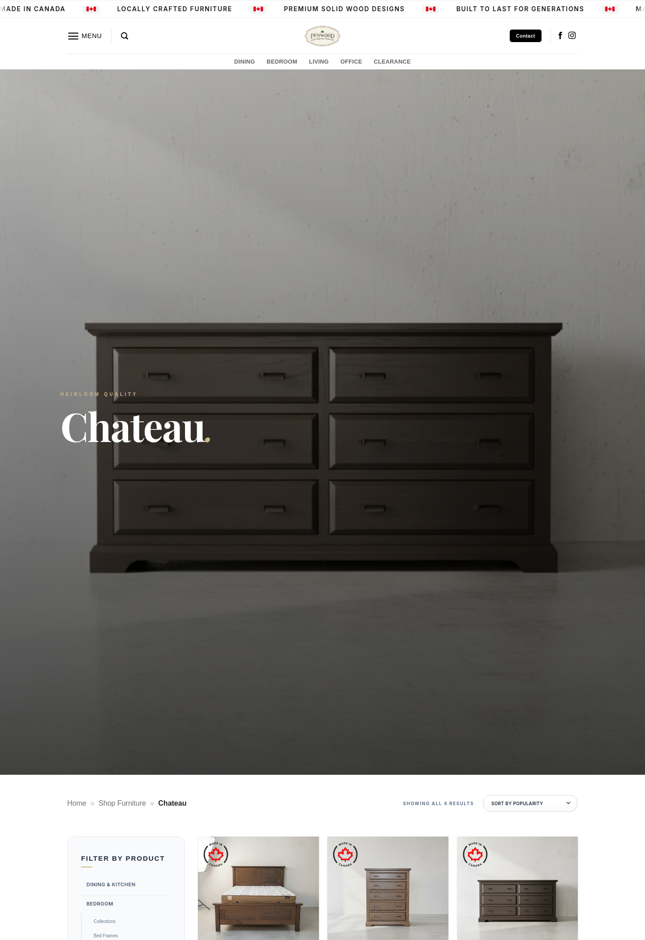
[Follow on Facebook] (560, 36)
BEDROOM (282, 61)
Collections (105, 921)
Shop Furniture (122, 803)
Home (76, 803)
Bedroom (99, 903)
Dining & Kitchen (111, 884)
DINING (244, 61)
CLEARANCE (392, 61)
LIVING (319, 61)
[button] (84, 36)
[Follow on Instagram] (572, 36)
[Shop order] (530, 803)
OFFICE (351, 61)
